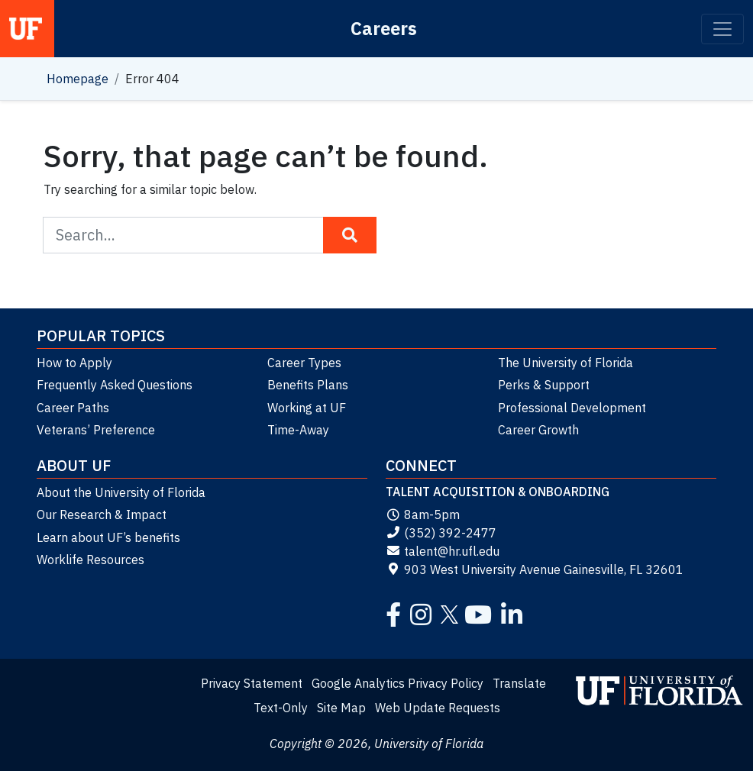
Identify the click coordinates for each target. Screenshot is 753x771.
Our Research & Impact (101, 514)
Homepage (77, 78)
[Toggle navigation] (722, 29)
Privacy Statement (251, 683)
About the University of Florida (121, 492)
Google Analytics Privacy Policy (397, 683)
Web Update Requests (437, 707)
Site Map (341, 707)
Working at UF (306, 407)
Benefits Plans (307, 384)
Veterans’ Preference (96, 429)
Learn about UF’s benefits (108, 537)
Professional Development (572, 407)
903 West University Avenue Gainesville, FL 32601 (535, 569)
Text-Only (281, 707)
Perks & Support (544, 384)
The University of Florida (565, 362)
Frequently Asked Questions (114, 384)
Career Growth (538, 429)
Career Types (304, 362)
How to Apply (74, 362)
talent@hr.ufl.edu (442, 551)
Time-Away (298, 429)
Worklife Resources (90, 559)
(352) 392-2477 (441, 533)
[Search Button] (349, 235)
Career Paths (73, 407)
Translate (519, 683)
